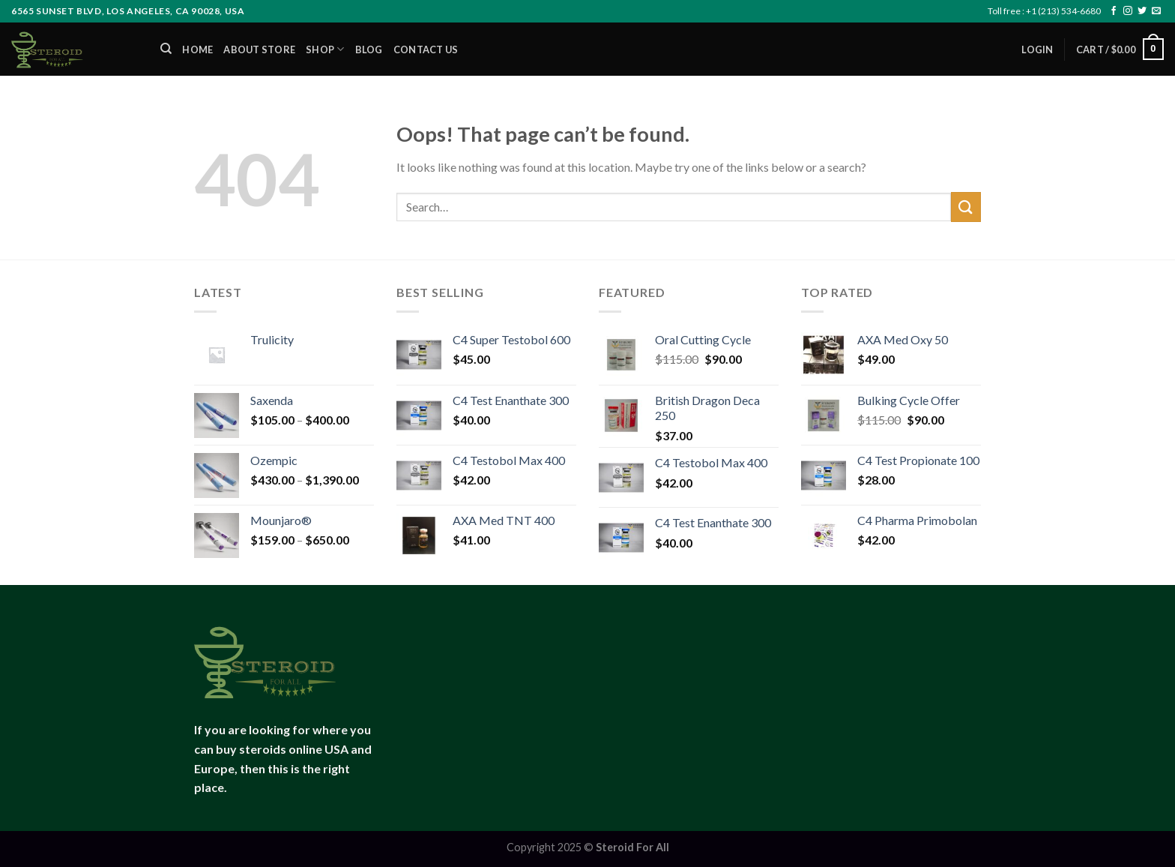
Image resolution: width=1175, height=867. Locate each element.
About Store (259, 50)
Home (197, 50)
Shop (325, 49)
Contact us (426, 50)
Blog (369, 50)
